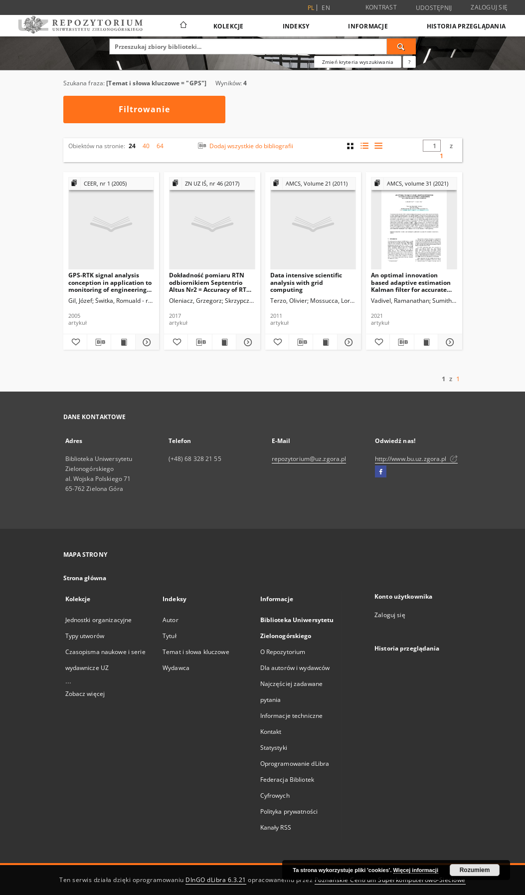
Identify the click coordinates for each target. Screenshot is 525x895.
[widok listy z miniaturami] (364, 146)
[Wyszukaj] (401, 46)
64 (160, 146)
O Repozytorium (283, 652)
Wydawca (176, 668)
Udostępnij (434, 8)
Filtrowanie (144, 109)
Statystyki (273, 747)
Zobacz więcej (85, 693)
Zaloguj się (489, 7)
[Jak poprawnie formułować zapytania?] (409, 62)
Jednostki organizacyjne (98, 620)
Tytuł (169, 636)
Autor (170, 620)
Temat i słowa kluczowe (196, 652)
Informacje (368, 26)
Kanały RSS (275, 827)
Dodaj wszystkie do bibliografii (244, 146)
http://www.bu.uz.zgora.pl (416, 458)
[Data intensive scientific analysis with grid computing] (313, 224)
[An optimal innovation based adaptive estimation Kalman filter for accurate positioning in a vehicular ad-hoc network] (414, 224)
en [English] (326, 7)
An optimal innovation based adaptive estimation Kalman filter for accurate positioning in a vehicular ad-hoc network (411, 282)
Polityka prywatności (289, 811)
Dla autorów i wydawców (295, 668)
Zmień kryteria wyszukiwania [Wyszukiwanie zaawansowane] (357, 61)
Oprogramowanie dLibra (295, 763)
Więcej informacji (415, 870)
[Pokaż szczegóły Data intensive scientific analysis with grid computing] (347, 342)
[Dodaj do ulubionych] (75, 342)
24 (132, 146)
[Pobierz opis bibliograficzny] (99, 342)
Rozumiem (475, 870)
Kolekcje (228, 26)
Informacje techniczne (291, 715)
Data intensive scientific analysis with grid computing (306, 282)
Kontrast (381, 7)
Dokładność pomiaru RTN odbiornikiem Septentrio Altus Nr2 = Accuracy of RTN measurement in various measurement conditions (210, 282)
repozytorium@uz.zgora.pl (309, 458)
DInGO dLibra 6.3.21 (215, 880)
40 (146, 146)
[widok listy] (378, 146)
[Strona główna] (183, 26)
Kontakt (271, 731)
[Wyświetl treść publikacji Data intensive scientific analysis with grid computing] (325, 342)
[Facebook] (380, 471)
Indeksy (296, 26)
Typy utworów (84, 636)
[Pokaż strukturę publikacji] (111, 184)
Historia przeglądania (466, 26)
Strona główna (85, 578)
